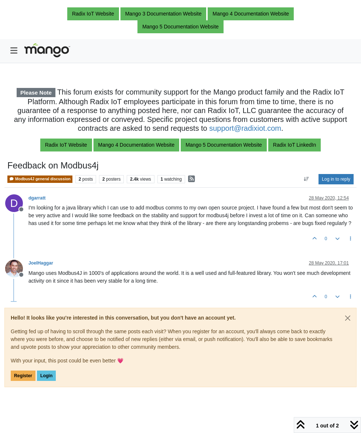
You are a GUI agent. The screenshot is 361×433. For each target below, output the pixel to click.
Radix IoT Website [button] (93, 14)
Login (46, 375)
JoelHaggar (40, 263)
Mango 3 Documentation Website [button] (163, 14)
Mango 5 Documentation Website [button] (180, 27)
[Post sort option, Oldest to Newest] (306, 179)
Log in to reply (336, 179)
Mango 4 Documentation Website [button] (250, 14)
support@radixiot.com (245, 128)
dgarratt (36, 198)
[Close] (347, 318)
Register (23, 375)
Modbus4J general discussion (40, 179)
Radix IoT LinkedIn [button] (294, 145)
